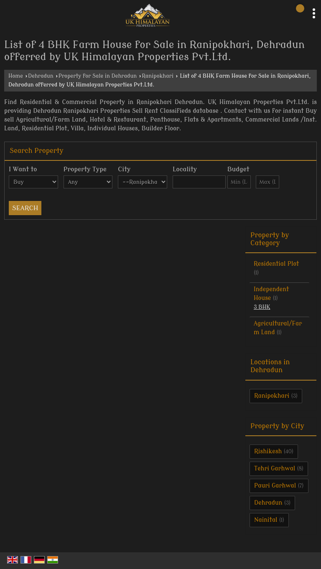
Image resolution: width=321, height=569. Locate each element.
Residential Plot (276, 264)
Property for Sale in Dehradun (98, 76)
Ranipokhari (157, 76)
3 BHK (262, 307)
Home (15, 76)
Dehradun (41, 76)
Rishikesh (268, 451)
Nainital (266, 520)
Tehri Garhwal (274, 468)
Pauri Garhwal (275, 486)
